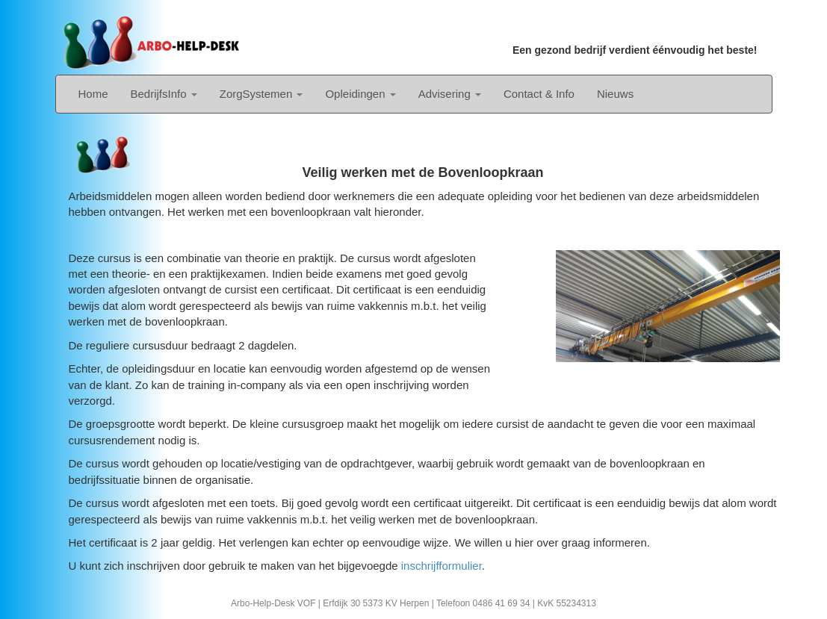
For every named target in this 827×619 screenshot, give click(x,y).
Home (93, 93)
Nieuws (615, 93)
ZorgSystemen (261, 93)
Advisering (449, 93)
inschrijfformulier (441, 565)
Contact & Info (539, 93)
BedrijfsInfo (164, 93)
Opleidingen (360, 93)
